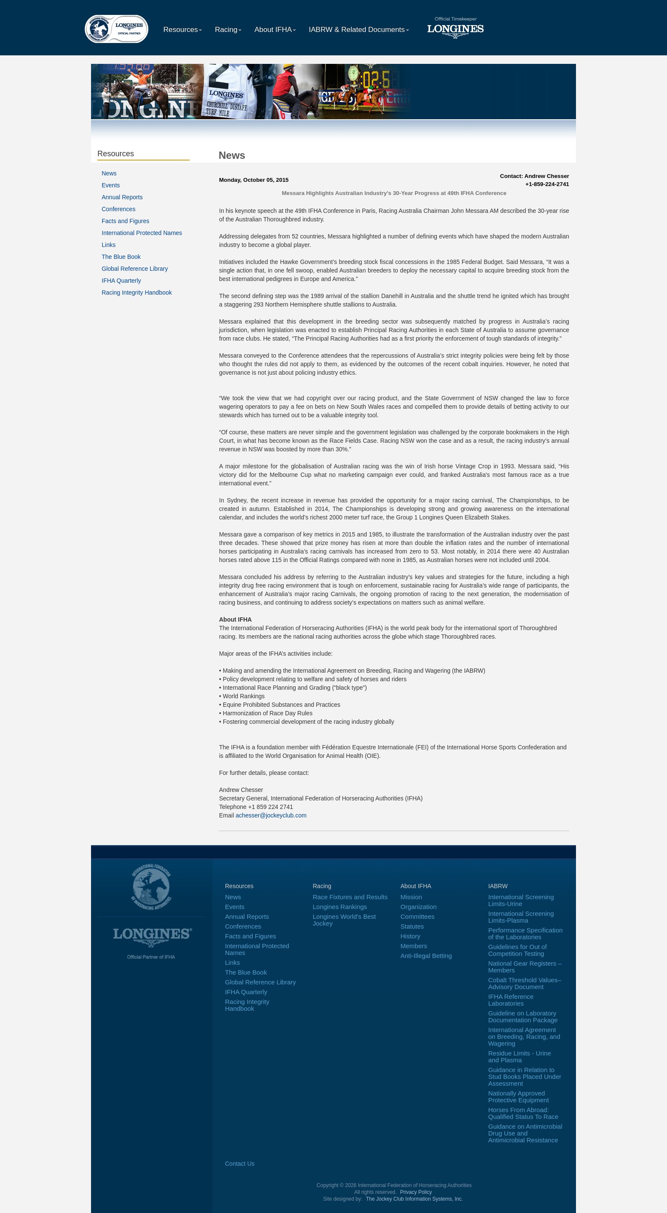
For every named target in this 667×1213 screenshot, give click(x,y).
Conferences (118, 209)
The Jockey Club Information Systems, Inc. (414, 1199)
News (109, 173)
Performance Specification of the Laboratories (525, 933)
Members (414, 945)
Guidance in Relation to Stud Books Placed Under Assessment (525, 1076)
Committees (418, 916)
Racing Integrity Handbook (137, 292)
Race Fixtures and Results (350, 896)
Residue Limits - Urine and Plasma (519, 1057)
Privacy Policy (416, 1192)
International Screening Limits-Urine (521, 900)
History (411, 936)
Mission (411, 896)
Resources (182, 30)
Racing (228, 30)
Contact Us (239, 1163)
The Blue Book (121, 256)
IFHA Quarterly (121, 280)
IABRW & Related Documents (359, 30)
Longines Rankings (340, 906)
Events (111, 185)
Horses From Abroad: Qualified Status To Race (523, 1113)
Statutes (412, 926)
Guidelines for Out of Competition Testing (517, 950)
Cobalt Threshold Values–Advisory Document (524, 983)
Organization (419, 906)
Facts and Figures (125, 221)
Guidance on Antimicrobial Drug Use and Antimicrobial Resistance (525, 1133)
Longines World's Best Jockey (344, 920)
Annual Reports (122, 197)
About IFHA (275, 30)
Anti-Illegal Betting (426, 955)
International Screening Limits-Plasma (521, 917)
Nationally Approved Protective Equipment (518, 1097)
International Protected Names (142, 232)
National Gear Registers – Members (525, 967)
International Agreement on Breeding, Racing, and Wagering (524, 1036)
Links (109, 244)
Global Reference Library (135, 268)
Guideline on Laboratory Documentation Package (523, 1016)
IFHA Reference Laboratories (511, 1000)
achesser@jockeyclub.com (271, 815)
